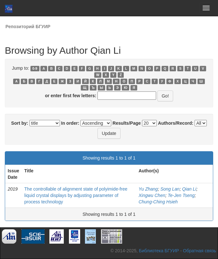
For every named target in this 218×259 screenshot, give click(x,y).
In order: (70, 123)
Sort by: (19, 123)
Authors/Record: (175, 123)
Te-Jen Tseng (181, 195)
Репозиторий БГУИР (27, 26)
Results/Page (127, 123)
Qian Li (189, 189)
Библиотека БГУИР (159, 250)
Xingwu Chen (151, 195)
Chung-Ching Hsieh (158, 201)
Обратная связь (199, 250)
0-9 (34, 68)
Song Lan (170, 189)
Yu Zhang (148, 189)
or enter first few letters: (70, 95)
